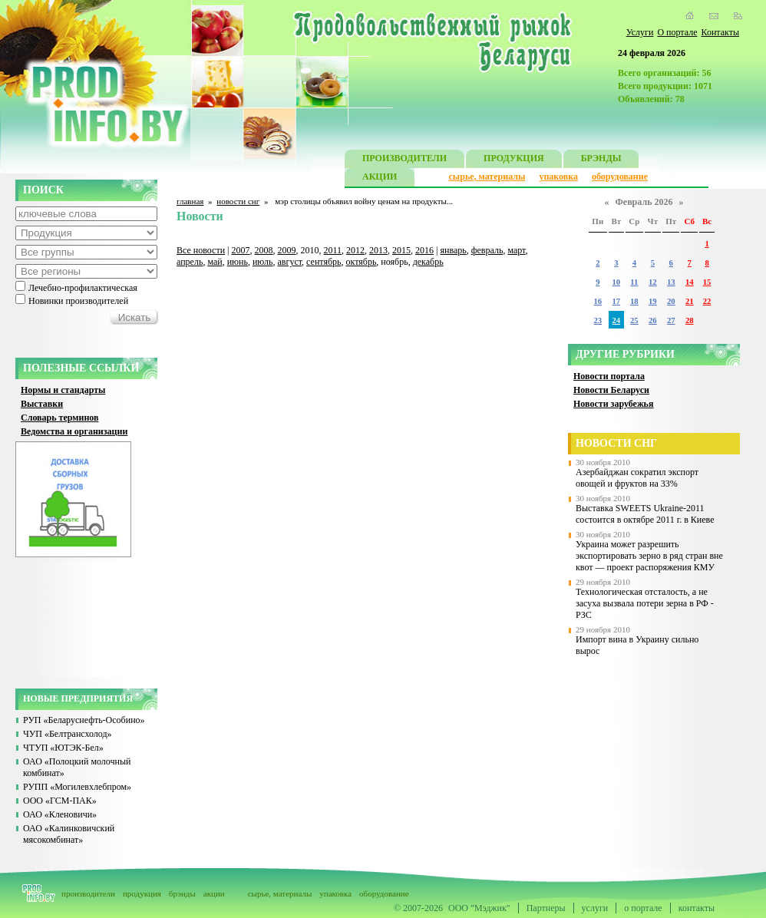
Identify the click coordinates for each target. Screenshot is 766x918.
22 (707, 301)
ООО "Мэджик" (479, 908)
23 (597, 320)
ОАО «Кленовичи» (60, 814)
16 (597, 301)
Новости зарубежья (613, 403)
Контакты (720, 32)
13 (671, 282)
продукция (142, 893)
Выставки (42, 403)
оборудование (620, 176)
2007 (241, 250)
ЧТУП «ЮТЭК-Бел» (63, 747)
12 (653, 282)
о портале (643, 908)
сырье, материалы (487, 176)
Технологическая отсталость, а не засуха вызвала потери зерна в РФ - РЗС (645, 603)
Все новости (201, 250)
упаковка (558, 176)
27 (671, 320)
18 (634, 301)
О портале (677, 32)
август (290, 261)
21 (689, 301)
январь (453, 250)
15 (707, 282)
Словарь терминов (60, 417)
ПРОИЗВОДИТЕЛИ (404, 160)
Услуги (640, 32)
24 (616, 320)
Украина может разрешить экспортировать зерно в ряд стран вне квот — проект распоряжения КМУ (649, 556)
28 (689, 320)
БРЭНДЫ (601, 160)
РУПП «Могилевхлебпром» (77, 786)
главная (190, 201)
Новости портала (609, 376)
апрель (190, 261)
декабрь (428, 261)
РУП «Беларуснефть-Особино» (84, 720)
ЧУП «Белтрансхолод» (67, 733)
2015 (401, 250)
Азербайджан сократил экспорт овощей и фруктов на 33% (637, 478)
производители (88, 893)
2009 (287, 250)
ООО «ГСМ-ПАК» (60, 800)
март (516, 250)
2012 (355, 250)
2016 (424, 250)
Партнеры (546, 908)
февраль (487, 250)
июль (263, 261)
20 (671, 301)
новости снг (237, 201)
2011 (333, 250)
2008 (264, 250)
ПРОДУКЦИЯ (514, 160)
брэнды (182, 893)
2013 (378, 250)
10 (616, 282)
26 (653, 320)
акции (214, 893)
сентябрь (323, 261)
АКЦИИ (379, 178)
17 (616, 301)
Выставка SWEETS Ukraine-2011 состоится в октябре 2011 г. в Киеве (645, 514)
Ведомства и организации (74, 431)
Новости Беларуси (611, 390)
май (214, 261)
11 (634, 282)
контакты (697, 908)
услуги (595, 908)
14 (689, 282)
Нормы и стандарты (63, 390)
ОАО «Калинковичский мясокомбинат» (68, 834)
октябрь (361, 261)
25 (634, 320)
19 (653, 301)
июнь (237, 261)
